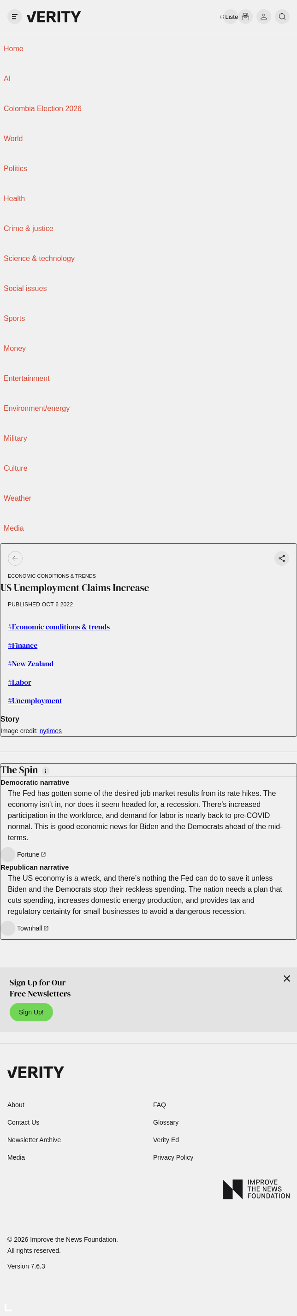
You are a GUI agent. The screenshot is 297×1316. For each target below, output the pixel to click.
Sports (14, 318)
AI (7, 79)
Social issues (25, 288)
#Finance (22, 645)
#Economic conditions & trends (59, 627)
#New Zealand (30, 663)
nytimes (51, 731)
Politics (15, 168)
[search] (282, 16)
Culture (16, 468)
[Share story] (281, 558)
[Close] (287, 978)
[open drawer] (14, 16)
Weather (17, 498)
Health (14, 198)
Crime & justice (28, 228)
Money (15, 348)
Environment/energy (37, 408)
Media (14, 528)
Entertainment (27, 378)
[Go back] (82, 558)
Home (14, 49)
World (13, 138)
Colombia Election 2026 (43, 109)
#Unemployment (35, 700)
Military (15, 438)
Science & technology (39, 258)
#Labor (19, 682)
